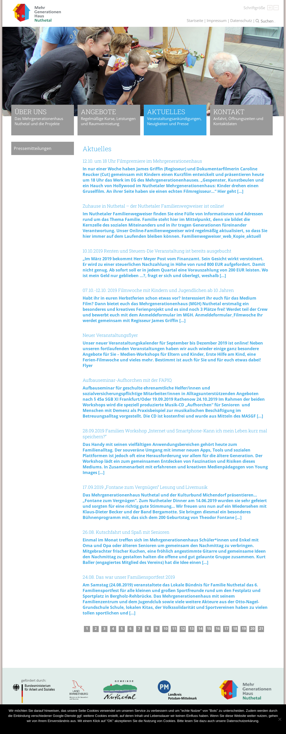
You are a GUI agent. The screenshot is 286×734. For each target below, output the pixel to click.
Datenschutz (241, 20)
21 (261, 628)
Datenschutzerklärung (148, 727)
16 (218, 628)
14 (200, 628)
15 (209, 628)
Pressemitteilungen (32, 148)
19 (244, 628)
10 (165, 628)
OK (126, 727)
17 (226, 628)
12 (183, 628)
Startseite (195, 20)
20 (252, 628)
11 (174, 628)
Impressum (217, 20)
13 (192, 628)
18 (235, 628)
